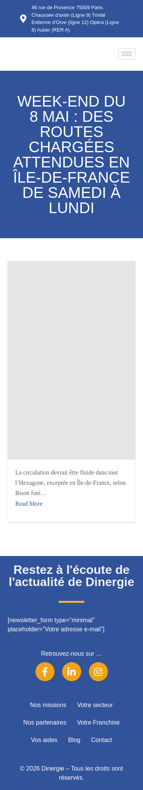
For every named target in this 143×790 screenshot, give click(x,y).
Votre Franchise (98, 722)
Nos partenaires (44, 722)
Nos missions (48, 705)
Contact (101, 740)
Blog (74, 740)
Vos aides (44, 740)
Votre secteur (95, 705)
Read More (29, 503)
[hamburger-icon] (126, 53)
